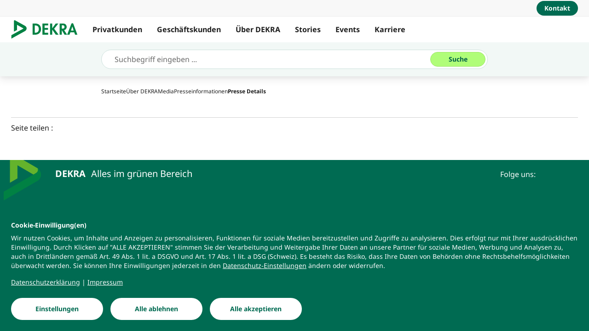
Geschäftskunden (189, 29)
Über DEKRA (258, 29)
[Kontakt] (557, 8)
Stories (308, 29)
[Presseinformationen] (201, 91)
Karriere (390, 29)
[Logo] (48, 29)
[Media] (166, 91)
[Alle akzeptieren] (256, 309)
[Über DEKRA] (142, 91)
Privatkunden (117, 29)
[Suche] (457, 59)
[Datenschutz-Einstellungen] (264, 265)
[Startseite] (113, 91)
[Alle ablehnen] (156, 309)
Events (347, 29)
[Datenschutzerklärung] (45, 282)
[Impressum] (105, 282)
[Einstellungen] (57, 309)
